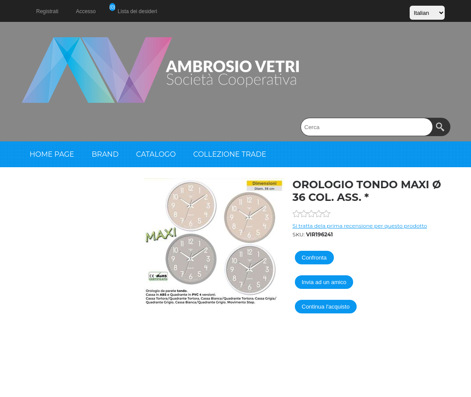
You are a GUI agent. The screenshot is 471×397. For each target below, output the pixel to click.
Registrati (47, 11)
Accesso (86, 11)
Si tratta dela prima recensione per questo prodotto (360, 225)
